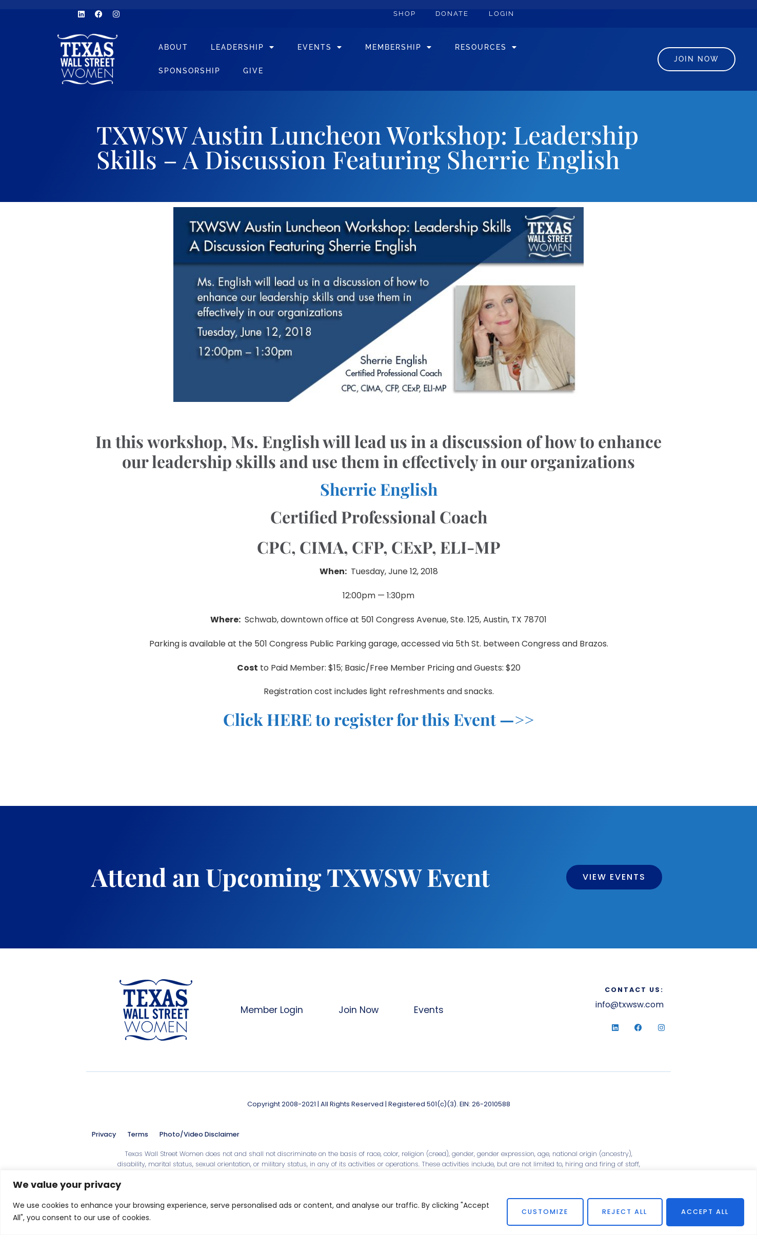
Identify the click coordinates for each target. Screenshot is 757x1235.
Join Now (360, 1012)
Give (265, 72)
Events (332, 48)
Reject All (620, 1211)
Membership (411, 48)
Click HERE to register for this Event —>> (378, 722)
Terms (137, 1136)
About (186, 48)
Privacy (104, 1136)
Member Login (272, 1012)
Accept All (704, 1211)
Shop (405, 13)
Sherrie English (378, 491)
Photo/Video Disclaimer (200, 1136)
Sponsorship (202, 72)
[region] (378, 1202)
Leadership (255, 48)
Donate (453, 13)
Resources (498, 48)
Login (503, 13)
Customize (537, 1211)
